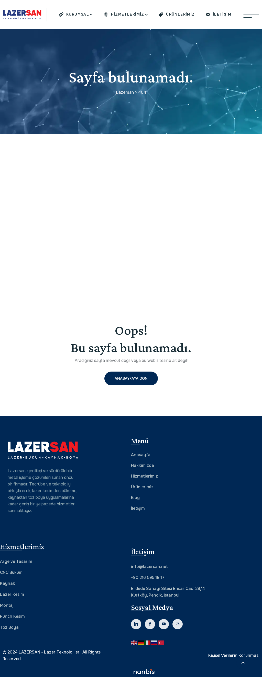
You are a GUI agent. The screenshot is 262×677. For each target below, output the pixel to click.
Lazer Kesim (12, 594)
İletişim (138, 508)
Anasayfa (140, 454)
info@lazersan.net (149, 566)
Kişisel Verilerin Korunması (233, 655)
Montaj (7, 605)
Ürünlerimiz (142, 487)
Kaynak (7, 583)
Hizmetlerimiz (144, 476)
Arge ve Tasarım (16, 561)
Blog (135, 497)
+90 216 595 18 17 (148, 577)
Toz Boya (9, 627)
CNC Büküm (11, 572)
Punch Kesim (12, 616)
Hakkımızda (142, 465)
